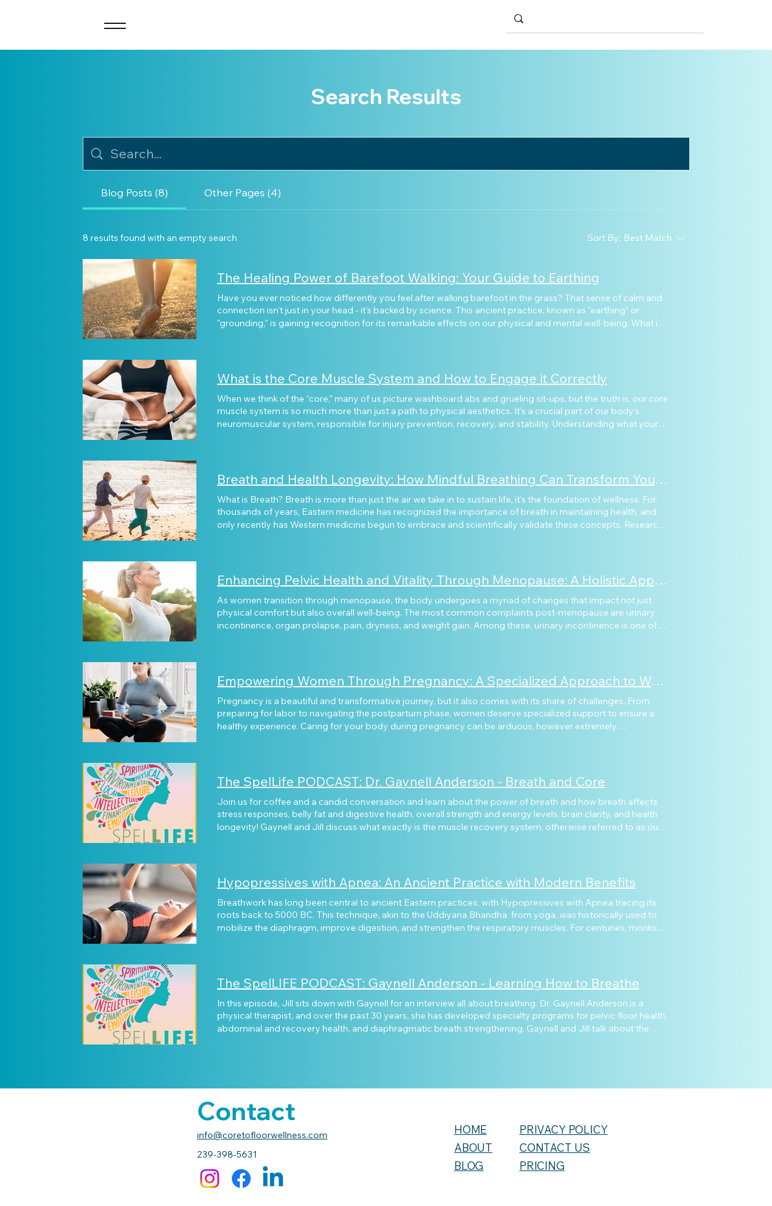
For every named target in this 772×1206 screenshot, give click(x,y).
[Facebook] (241, 1178)
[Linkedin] (273, 1178)
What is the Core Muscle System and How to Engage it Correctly (412, 378)
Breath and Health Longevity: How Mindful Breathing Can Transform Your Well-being (443, 479)
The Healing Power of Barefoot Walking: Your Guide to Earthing (408, 277)
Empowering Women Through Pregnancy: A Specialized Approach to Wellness (443, 680)
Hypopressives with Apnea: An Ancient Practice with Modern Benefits (426, 882)
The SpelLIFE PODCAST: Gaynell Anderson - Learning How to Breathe (428, 983)
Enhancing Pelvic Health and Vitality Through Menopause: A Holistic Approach (443, 580)
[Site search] (396, 154)
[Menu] (115, 26)
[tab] (134, 192)
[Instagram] (209, 1178)
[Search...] (603, 18)
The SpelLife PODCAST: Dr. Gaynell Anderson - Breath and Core (411, 781)
